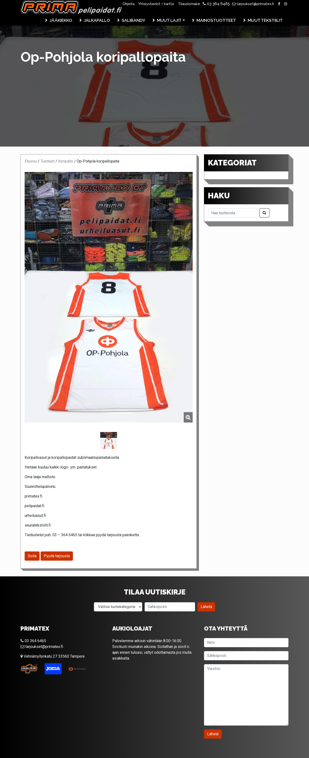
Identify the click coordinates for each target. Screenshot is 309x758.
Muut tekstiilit (265, 20)
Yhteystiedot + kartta (156, 4)
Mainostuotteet (216, 20)
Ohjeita (128, 4)
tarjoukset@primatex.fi (253, 4)
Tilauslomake (189, 4)
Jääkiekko (60, 20)
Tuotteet (48, 161)
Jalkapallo (97, 20)
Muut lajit (169, 20)
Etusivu (31, 161)
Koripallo (65, 161)
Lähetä (206, 606)
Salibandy (133, 20)
